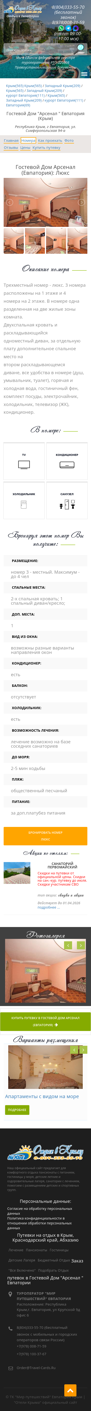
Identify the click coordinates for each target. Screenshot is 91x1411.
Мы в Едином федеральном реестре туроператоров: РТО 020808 (45, 60)
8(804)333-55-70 (30, 1327)
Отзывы (11, 147)
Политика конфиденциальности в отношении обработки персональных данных (39, 1223)
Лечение (16, 1250)
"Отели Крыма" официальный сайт (45, 1402)
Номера (28, 140)
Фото (69, 140)
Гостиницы (59, 1250)
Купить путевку (46, 147)
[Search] (45, 49)
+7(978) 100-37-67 (31, 1354)
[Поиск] (79, 49)
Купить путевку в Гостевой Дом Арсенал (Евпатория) (45, 1022)
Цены (25, 147)
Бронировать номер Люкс (45, 836)
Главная (11, 140)
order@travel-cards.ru (36, 1367)
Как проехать (50, 140)
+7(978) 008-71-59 (31, 1346)
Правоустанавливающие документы (45, 67)
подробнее (17, 1110)
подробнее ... (49, 907)
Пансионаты (36, 1250)
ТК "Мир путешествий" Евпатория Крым (46, 1396)
